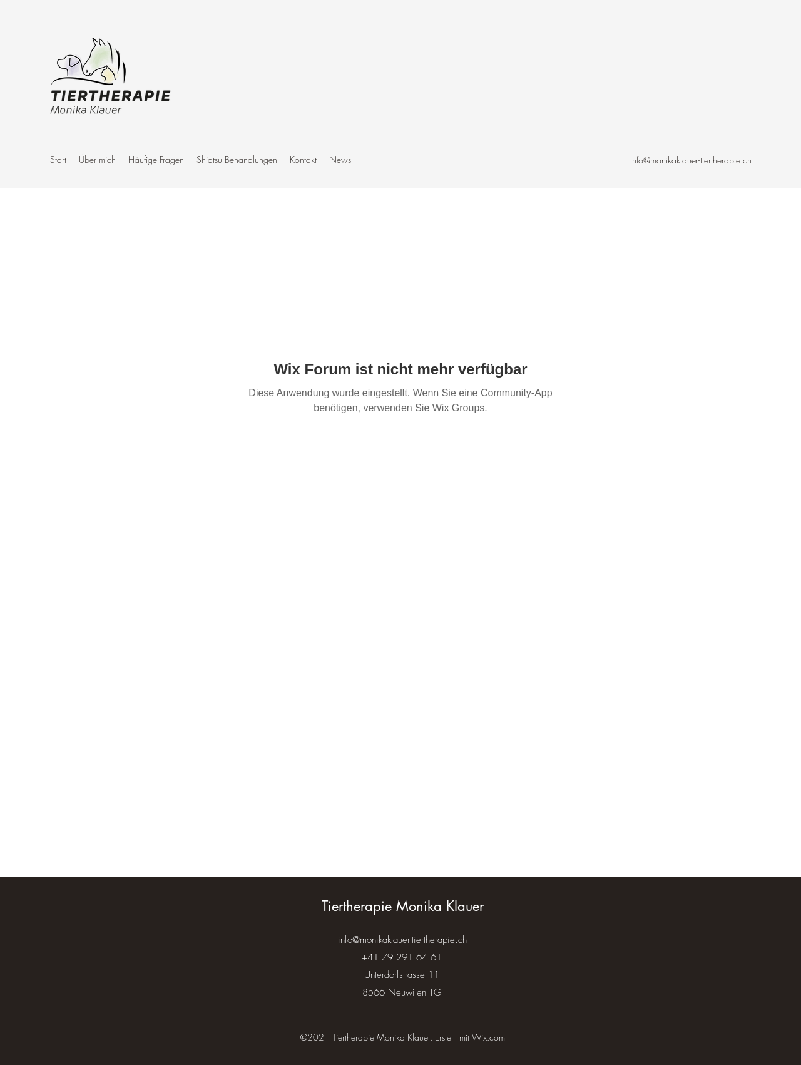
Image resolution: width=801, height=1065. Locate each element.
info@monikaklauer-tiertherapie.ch (691, 160)
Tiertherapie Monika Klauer (403, 906)
